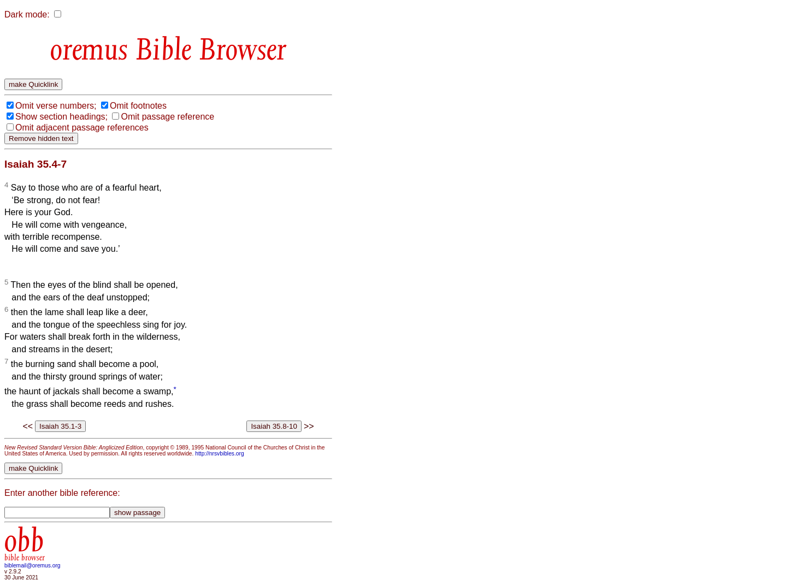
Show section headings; (61, 116)
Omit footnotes (138, 105)
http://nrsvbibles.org (219, 454)
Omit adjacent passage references (82, 127)
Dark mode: (27, 14)
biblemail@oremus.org (32, 566)
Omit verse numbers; (55, 105)
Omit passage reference (167, 116)
